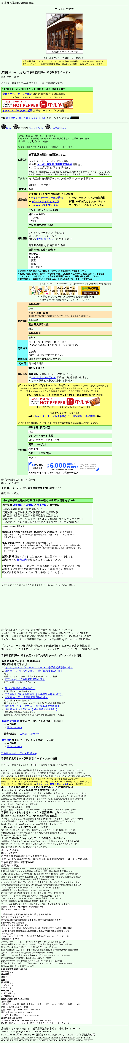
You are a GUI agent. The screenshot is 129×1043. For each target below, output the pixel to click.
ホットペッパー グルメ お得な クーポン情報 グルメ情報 (64, 416)
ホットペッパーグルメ (44, 377)
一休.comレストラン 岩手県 (16, 827)
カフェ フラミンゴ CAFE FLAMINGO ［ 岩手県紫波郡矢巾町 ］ (39, 667)
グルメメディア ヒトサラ (45, 201)
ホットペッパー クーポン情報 (47, 197)
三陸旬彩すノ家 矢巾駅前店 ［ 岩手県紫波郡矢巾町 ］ (34, 694)
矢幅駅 (23, 733)
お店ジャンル (35, 128)
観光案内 (22, 559)
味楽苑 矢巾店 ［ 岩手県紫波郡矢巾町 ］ (26, 697)
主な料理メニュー (46, 239)
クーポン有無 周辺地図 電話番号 (54, 164)
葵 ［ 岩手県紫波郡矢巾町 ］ (20, 688)
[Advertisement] (20, 605)
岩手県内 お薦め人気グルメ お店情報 (26, 118)
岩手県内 (6, 740)
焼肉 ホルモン (14, 727)
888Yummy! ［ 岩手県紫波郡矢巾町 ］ (25, 679)
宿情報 (29, 505)
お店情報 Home (55, 128)
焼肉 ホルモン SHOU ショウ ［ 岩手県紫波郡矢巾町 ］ (34, 670)
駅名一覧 (35, 733)
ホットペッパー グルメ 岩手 (17, 110)
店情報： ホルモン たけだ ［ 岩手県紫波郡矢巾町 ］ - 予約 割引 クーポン (40, 1028)
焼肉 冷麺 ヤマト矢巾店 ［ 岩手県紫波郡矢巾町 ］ (31, 709)
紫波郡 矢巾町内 (10, 721)
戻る (6, 128)
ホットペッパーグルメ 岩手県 (17, 790)
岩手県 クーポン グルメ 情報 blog (19, 753)
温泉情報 (17, 505)
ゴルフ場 (41, 505)
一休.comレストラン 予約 (44, 205)
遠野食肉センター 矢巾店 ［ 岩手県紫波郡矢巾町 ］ (32, 706)
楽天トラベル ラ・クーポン (17, 93)
